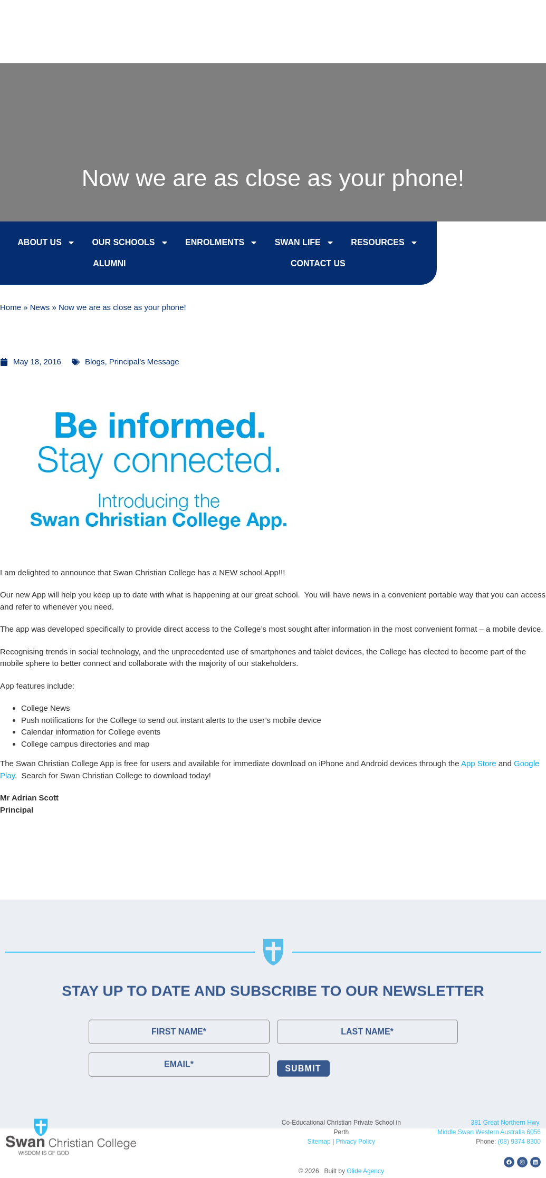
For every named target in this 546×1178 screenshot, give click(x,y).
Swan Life (293, 244)
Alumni (98, 264)
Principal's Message (144, 361)
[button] (517, 43)
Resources (373, 244)
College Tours (409, 16)
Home (10, 308)
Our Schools (119, 244)
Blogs (95, 361)
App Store (478, 763)
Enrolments (211, 244)
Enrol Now (325, 16)
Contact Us (494, 16)
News (40, 308)
